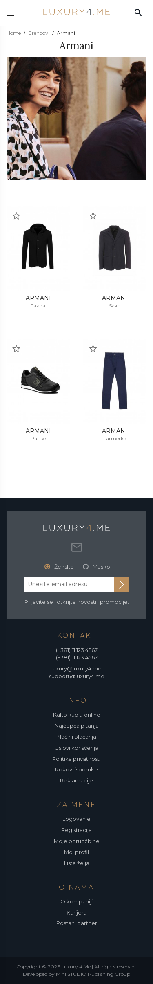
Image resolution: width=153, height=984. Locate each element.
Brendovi (38, 33)
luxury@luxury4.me (76, 668)
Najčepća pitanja (77, 725)
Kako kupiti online (76, 714)
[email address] (69, 584)
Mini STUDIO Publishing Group (93, 974)
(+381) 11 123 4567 (77, 650)
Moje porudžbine (77, 841)
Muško (101, 566)
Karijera (76, 912)
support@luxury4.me (76, 676)
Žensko (64, 566)
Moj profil (76, 852)
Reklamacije (76, 780)
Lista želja (76, 863)
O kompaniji (76, 901)
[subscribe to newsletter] (121, 584)
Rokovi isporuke (76, 769)
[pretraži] (138, 12)
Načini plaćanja (76, 736)
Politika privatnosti (76, 758)
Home (14, 33)
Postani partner (76, 923)
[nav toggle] (10, 13)
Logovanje (76, 819)
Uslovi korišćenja (76, 747)
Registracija (76, 830)
